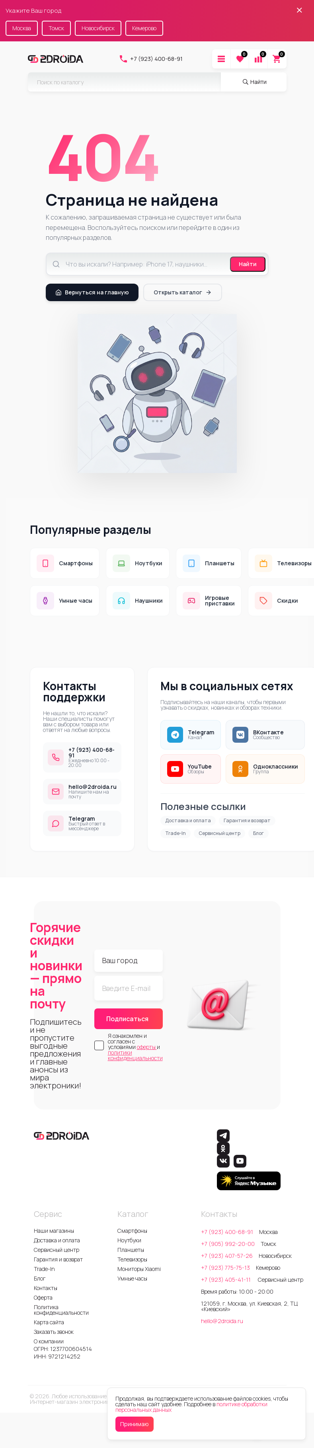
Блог (258, 833)
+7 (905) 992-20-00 (228, 1244)
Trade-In (175, 833)
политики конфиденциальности (135, 1055)
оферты (147, 1047)
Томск (56, 28)
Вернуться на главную (92, 292)
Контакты (45, 1288)
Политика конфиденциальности (61, 1309)
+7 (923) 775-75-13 (225, 1267)
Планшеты (130, 1249)
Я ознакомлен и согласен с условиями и (135, 1047)
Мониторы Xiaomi (139, 1269)
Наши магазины (54, 1230)
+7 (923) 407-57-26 (227, 1255)
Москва (21, 28)
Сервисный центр (219, 833)
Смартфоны (132, 1230)
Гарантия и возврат (247, 820)
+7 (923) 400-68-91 (151, 59)
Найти (248, 264)
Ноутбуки (129, 1240)
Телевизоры (132, 1259)
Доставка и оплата (188, 820)
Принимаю (134, 1424)
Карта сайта (49, 1322)
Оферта (43, 1297)
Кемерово (144, 28)
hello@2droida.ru (222, 1321)
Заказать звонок (54, 1331)
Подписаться (127, 1018)
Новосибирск (98, 28)
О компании (49, 1341)
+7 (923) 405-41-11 (226, 1279)
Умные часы (132, 1278)
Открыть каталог (183, 292)
